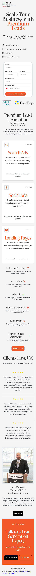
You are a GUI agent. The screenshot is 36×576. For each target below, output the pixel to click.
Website (7, 64)
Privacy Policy (18, 571)
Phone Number (9, 85)
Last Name (22, 71)
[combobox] (7, 88)
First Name (8, 71)
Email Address (9, 78)
